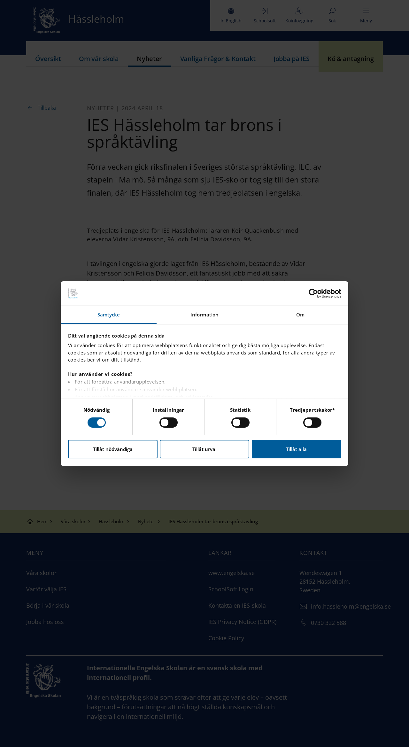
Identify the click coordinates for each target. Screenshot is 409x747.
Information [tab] (204, 314)
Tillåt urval (204, 449)
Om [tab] (300, 314)
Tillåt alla (296, 449)
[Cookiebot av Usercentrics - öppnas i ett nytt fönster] (313, 293)
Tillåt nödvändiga (113, 449)
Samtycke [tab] (108, 314)
